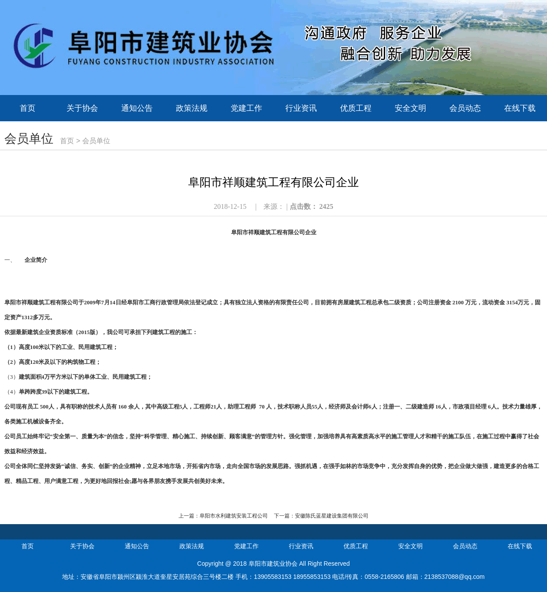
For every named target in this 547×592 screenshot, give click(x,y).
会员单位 (96, 140)
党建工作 (246, 108)
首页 (27, 108)
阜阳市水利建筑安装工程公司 (234, 516)
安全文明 (410, 108)
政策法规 (191, 108)
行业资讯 (301, 108)
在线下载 (520, 108)
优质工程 (356, 108)
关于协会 (82, 108)
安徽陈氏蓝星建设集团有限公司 (331, 516)
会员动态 (465, 108)
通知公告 (137, 108)
